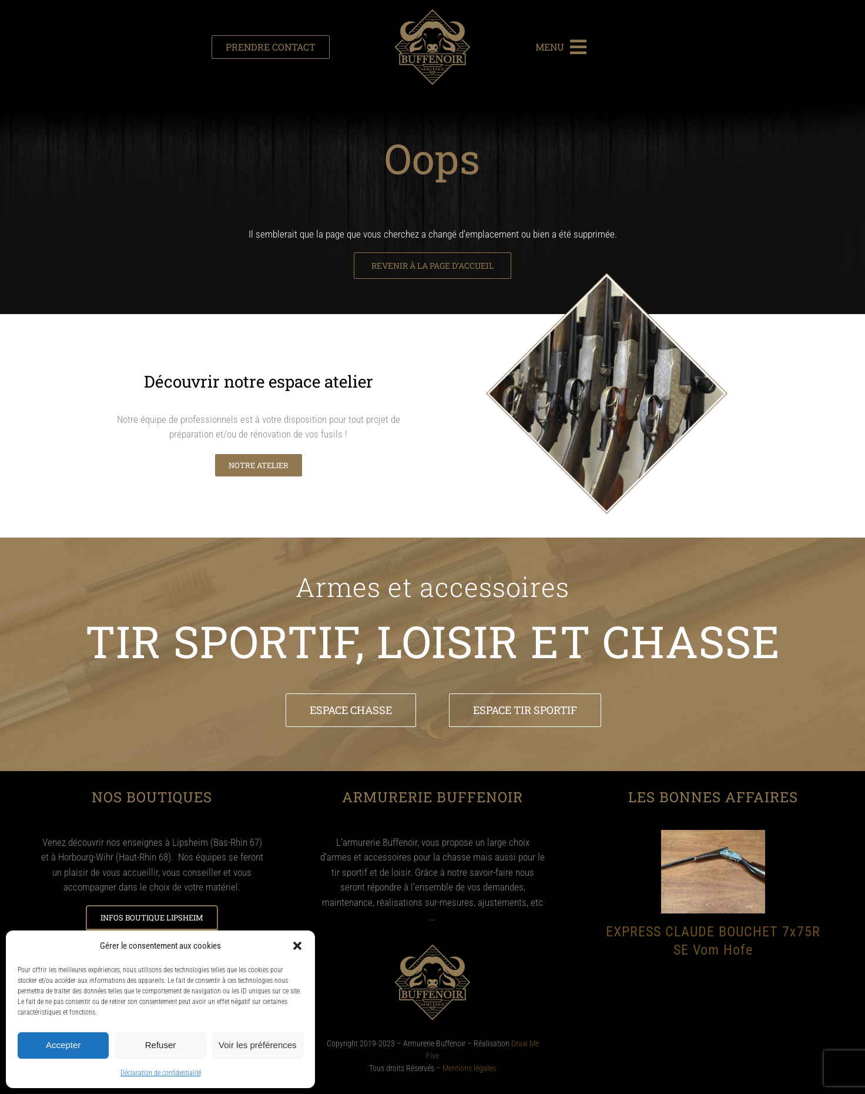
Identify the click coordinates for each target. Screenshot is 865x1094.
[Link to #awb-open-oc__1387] (578, 47)
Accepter (63, 1045)
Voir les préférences (258, 1045)
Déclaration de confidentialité (160, 1073)
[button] (297, 946)
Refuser (160, 1045)
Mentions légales (469, 1068)
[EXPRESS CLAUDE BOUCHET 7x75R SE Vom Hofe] (713, 836)
